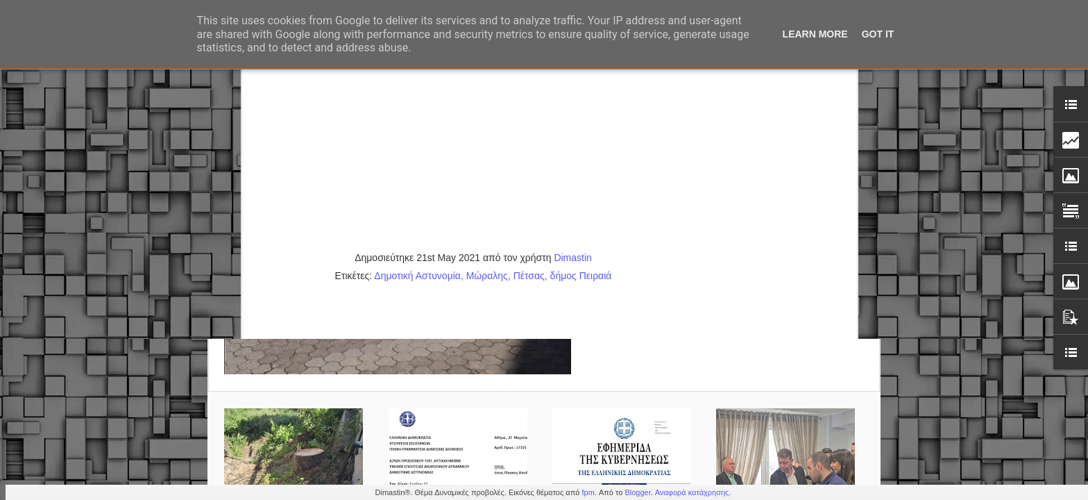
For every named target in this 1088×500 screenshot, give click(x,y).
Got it (878, 34)
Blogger (637, 492)
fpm (587, 492)
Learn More (815, 34)
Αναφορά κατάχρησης (692, 492)
